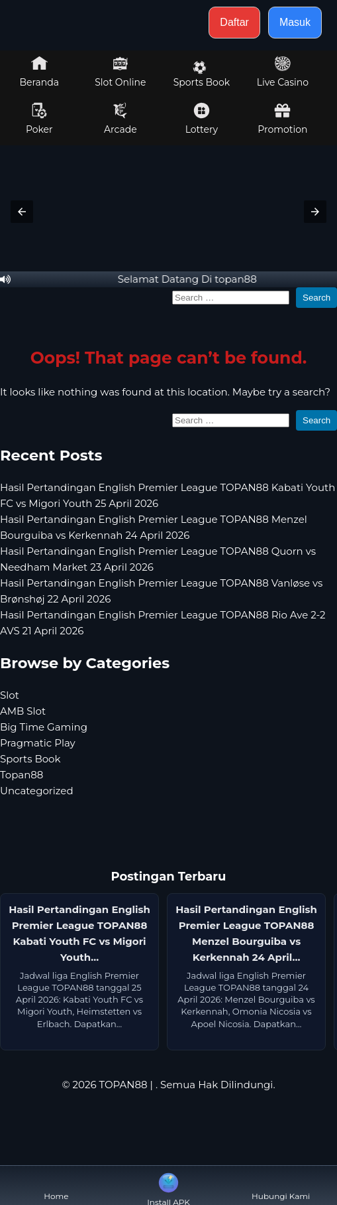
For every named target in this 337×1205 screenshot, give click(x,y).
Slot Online (120, 71)
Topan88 (21, 774)
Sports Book (201, 74)
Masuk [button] (295, 22)
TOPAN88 (123, 1084)
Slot (9, 695)
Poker (39, 118)
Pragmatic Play (37, 743)
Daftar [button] (234, 22)
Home (56, 1185)
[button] (22, 211)
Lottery (201, 118)
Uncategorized (36, 790)
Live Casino (283, 71)
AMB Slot (23, 711)
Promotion (282, 118)
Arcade (120, 118)
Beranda (40, 71)
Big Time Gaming (43, 727)
